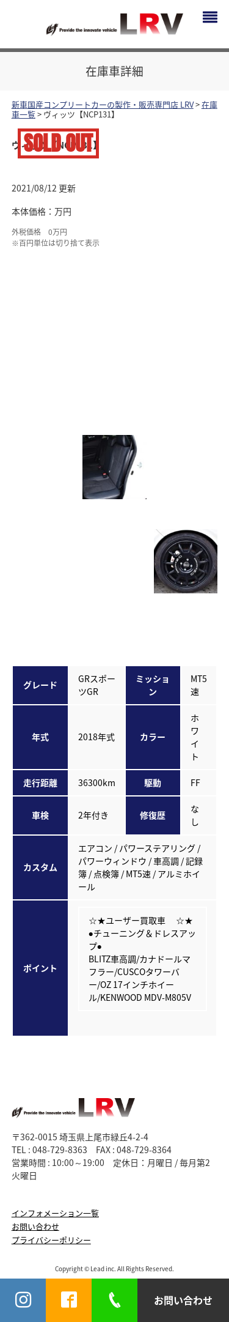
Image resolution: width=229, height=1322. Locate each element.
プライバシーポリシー (51, 1240)
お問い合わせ (35, 1226)
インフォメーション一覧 (55, 1213)
